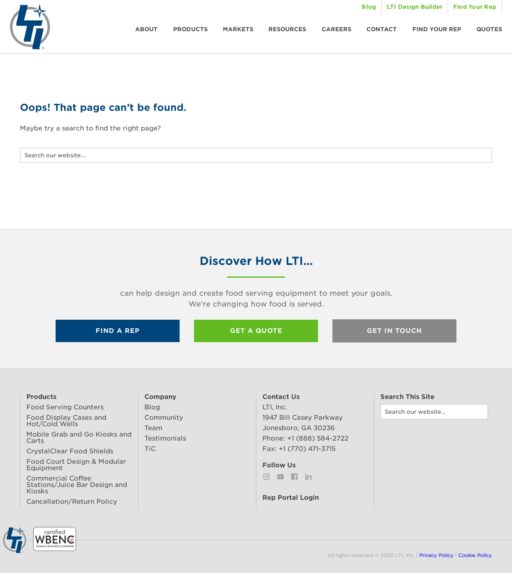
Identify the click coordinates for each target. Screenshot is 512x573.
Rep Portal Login (290, 497)
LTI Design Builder (415, 7)
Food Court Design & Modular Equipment (76, 465)
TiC (150, 449)
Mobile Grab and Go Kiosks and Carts (79, 438)
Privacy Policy (436, 555)
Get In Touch (394, 331)
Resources (287, 29)
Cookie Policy (475, 555)
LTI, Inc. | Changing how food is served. (30, 26)
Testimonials (165, 438)
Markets (238, 29)
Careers (336, 29)
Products (190, 29)
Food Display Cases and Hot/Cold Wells (66, 421)
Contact (381, 29)
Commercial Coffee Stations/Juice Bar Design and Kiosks (76, 485)
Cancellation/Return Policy (71, 501)
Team (153, 428)
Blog (369, 7)
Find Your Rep (474, 7)
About (146, 29)
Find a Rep (118, 331)
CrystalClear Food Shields (69, 451)
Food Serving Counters (65, 407)
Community (163, 417)
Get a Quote (256, 331)
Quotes (489, 29)
